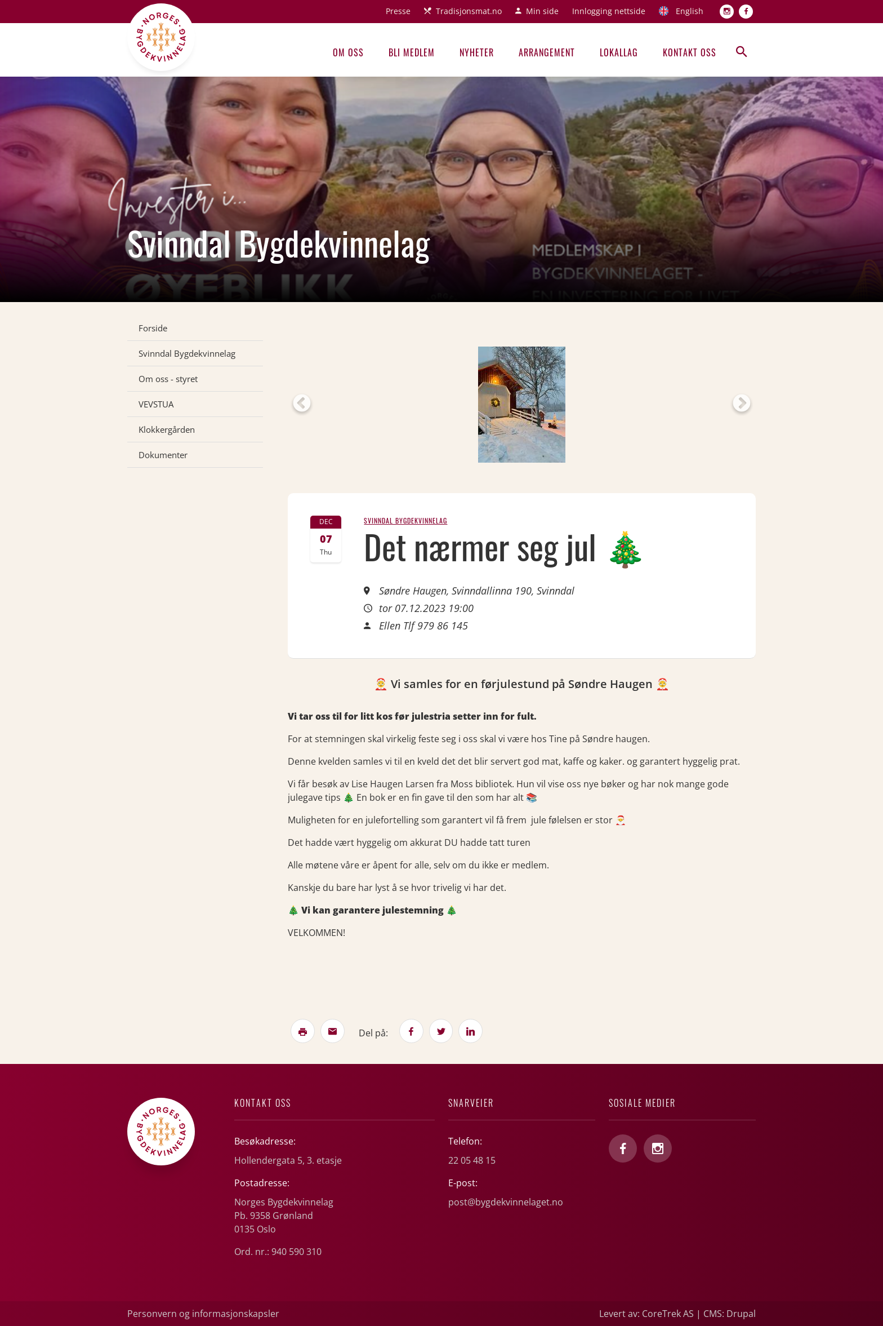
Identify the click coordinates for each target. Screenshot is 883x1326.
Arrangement (547, 52)
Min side (542, 11)
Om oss (348, 52)
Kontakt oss (689, 52)
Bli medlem (412, 52)
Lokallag (619, 52)
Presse (398, 11)
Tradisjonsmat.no (469, 11)
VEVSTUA (156, 404)
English (689, 11)
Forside (153, 328)
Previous (302, 404)
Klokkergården (167, 429)
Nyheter (477, 52)
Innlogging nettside (608, 11)
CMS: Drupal (729, 1313)
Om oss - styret (168, 378)
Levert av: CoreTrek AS (646, 1313)
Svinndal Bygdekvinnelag (187, 353)
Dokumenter (163, 454)
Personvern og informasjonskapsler (203, 1313)
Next (742, 404)
